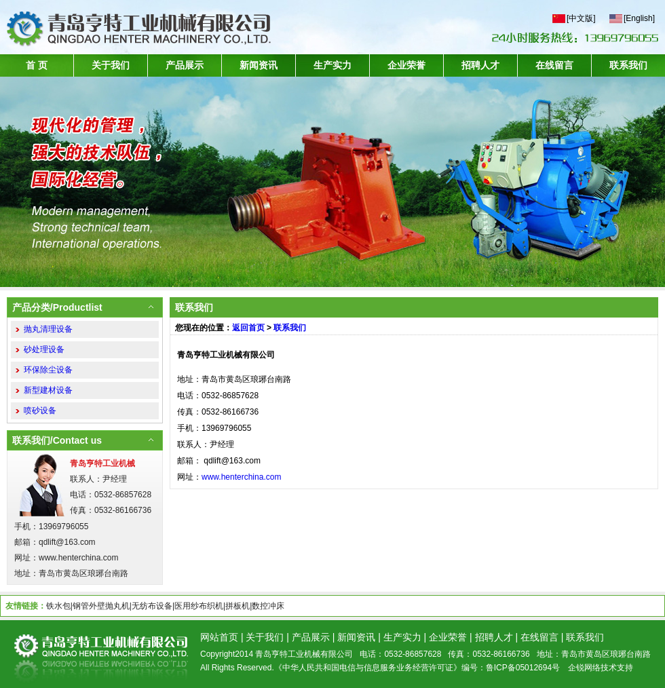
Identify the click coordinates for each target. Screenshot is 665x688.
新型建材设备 (48, 390)
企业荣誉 (406, 65)
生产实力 (333, 65)
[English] (639, 18)
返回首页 (248, 327)
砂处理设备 (44, 349)
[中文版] (581, 18)
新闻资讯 (259, 65)
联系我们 (628, 65)
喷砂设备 (40, 410)
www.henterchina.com (241, 477)
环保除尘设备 (48, 370)
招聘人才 (480, 65)
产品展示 (185, 65)
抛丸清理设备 (48, 329)
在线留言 (554, 65)
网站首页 (219, 637)
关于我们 (111, 65)
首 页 (37, 65)
